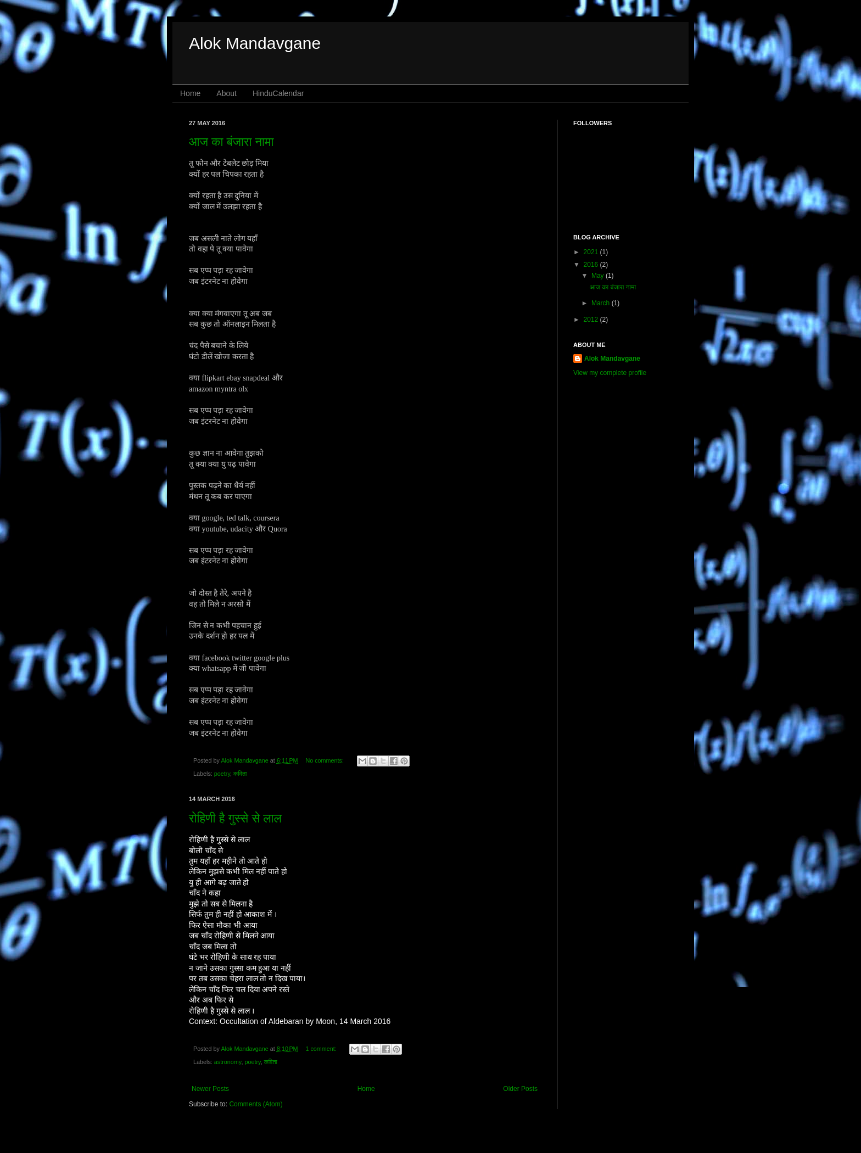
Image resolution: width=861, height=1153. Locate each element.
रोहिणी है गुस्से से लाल (235, 818)
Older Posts (520, 1089)
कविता (240, 773)
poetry (222, 773)
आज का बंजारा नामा (231, 142)
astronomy (228, 1062)
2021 (592, 252)
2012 (592, 319)
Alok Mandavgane (255, 43)
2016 (592, 264)
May (598, 275)
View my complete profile (609, 373)
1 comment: (321, 1048)
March (601, 303)
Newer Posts (210, 1089)
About (226, 93)
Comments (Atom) (255, 1104)
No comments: (325, 760)
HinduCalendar (278, 93)
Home (190, 93)
